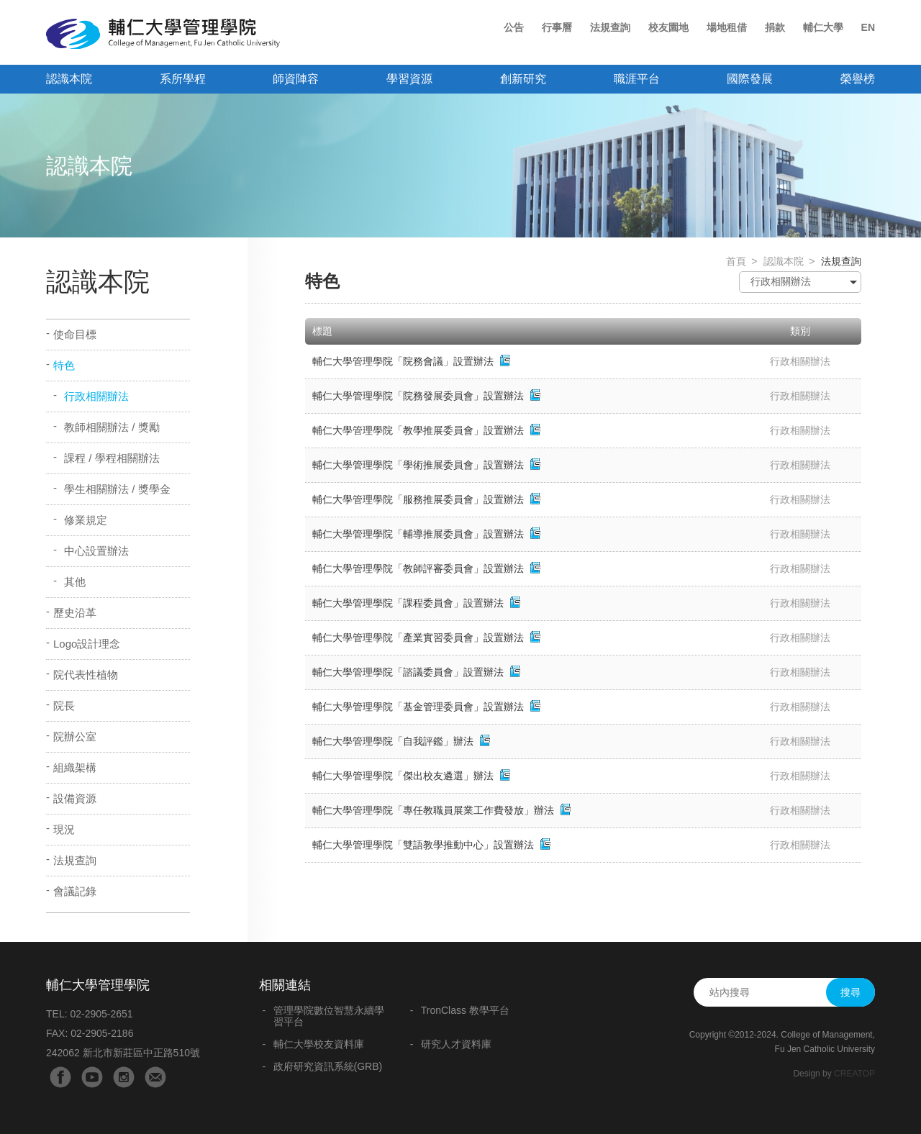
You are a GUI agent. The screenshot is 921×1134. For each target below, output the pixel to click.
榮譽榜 (857, 79)
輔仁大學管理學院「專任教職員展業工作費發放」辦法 (433, 810)
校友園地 (668, 27)
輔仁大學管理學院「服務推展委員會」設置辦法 (418, 499)
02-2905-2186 (102, 1033)
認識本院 (69, 79)
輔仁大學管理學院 (163, 34)
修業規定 (85, 520)
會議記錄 (74, 891)
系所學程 (183, 79)
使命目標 (74, 334)
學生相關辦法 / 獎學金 (117, 489)
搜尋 (850, 992)
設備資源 (74, 798)
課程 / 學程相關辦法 (112, 458)
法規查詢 (610, 27)
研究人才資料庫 (456, 1044)
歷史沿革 (74, 613)
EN (868, 27)
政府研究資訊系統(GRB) (328, 1066)
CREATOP (854, 1074)
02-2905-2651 (101, 1014)
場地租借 (727, 27)
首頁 (736, 261)
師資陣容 (296, 79)
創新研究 (523, 79)
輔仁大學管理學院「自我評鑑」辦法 (392, 741)
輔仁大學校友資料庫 (318, 1044)
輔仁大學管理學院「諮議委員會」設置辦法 (409, 672)
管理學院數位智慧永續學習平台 (328, 1016)
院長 (64, 705)
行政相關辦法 (96, 396)
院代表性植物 (85, 674)
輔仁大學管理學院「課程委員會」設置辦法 (408, 603)
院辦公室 (74, 736)
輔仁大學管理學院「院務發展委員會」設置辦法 (418, 396)
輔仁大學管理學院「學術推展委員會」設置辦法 (418, 465)
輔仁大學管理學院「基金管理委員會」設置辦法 (419, 706)
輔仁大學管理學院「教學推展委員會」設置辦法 (418, 430)
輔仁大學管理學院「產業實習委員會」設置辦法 (418, 637)
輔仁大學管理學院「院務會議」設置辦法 (403, 361)
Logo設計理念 (86, 644)
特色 (64, 365)
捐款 (775, 27)
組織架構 (74, 767)
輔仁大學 (823, 27)
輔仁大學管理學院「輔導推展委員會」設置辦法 (418, 534)
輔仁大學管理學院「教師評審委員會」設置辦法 (418, 568)
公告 (514, 27)
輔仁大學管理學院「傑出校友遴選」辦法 (403, 775)
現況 (64, 829)
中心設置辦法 (96, 551)
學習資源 (409, 79)
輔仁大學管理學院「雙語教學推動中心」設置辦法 (423, 844)
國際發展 (750, 79)
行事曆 (557, 27)
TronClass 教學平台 (465, 1010)
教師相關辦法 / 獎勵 (112, 427)
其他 (75, 582)
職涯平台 (637, 79)
